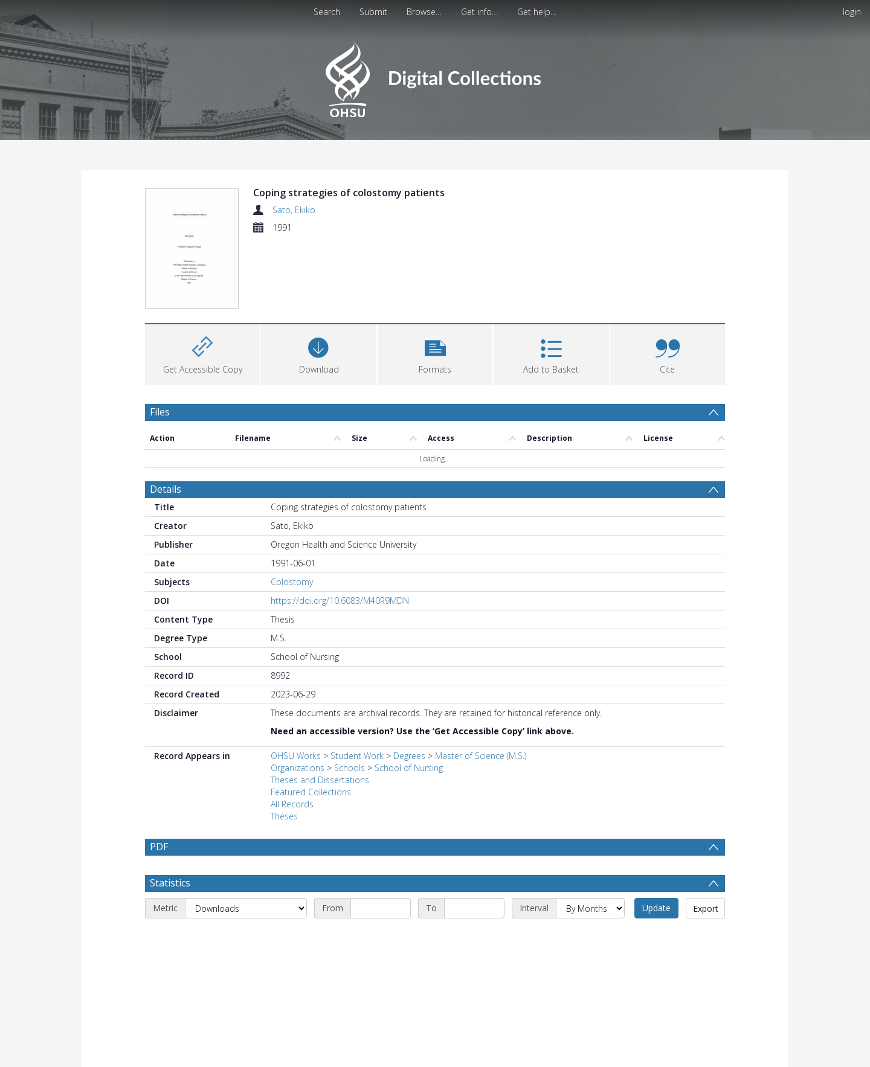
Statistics (170, 882)
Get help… (536, 12)
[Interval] (590, 908)
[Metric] (246, 908)
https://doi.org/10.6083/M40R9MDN (340, 600)
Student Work (357, 755)
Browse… (424, 12)
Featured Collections (311, 792)
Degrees (409, 755)
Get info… (479, 12)
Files (160, 411)
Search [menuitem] (327, 12)
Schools (349, 768)
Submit (373, 12)
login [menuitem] (852, 12)
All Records (292, 804)
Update (656, 908)
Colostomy (292, 582)
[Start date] (380, 908)
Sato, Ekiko (293, 210)
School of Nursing (409, 768)
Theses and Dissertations (320, 780)
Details (165, 489)
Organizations (297, 768)
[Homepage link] (435, 76)
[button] (435, 353)
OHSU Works (296, 755)
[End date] (474, 908)
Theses (284, 816)
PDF (159, 846)
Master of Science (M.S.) (480, 755)
